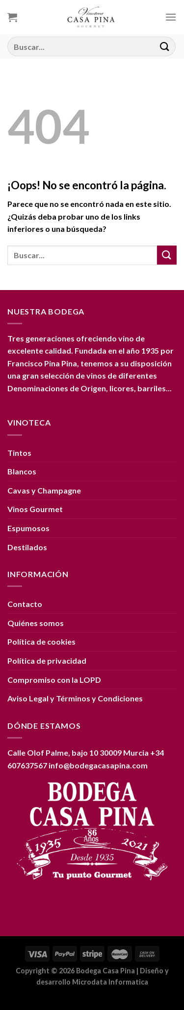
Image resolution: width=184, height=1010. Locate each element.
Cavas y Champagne (44, 490)
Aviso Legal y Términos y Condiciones (75, 698)
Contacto (24, 603)
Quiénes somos (35, 623)
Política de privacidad (46, 660)
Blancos (21, 471)
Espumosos (28, 528)
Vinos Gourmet (35, 509)
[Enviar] (165, 46)
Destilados (27, 547)
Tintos (19, 452)
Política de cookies (41, 641)
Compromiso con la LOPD (54, 679)
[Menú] (171, 17)
